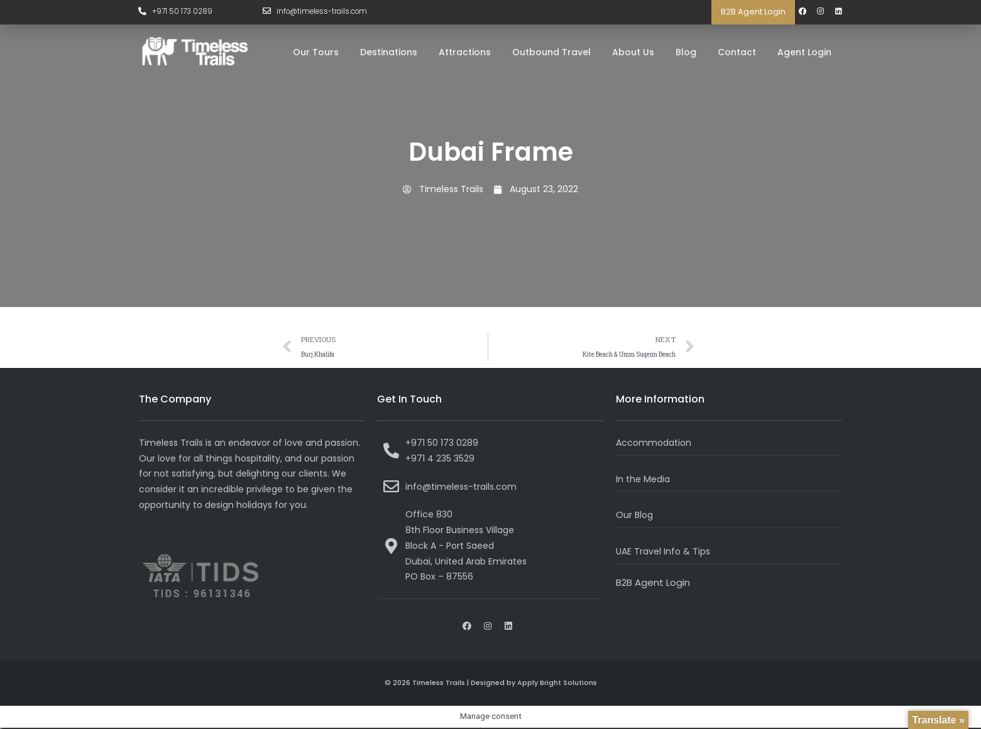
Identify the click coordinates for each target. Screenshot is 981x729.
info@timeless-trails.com (324, 11)
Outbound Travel (551, 52)
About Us (633, 52)
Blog (686, 52)
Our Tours (316, 52)
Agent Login (804, 52)
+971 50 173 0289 (183, 11)
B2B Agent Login (753, 12)
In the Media (644, 480)
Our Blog (635, 516)
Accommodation (656, 443)
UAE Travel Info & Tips (665, 552)
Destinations (388, 52)
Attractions (465, 52)
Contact (737, 52)
